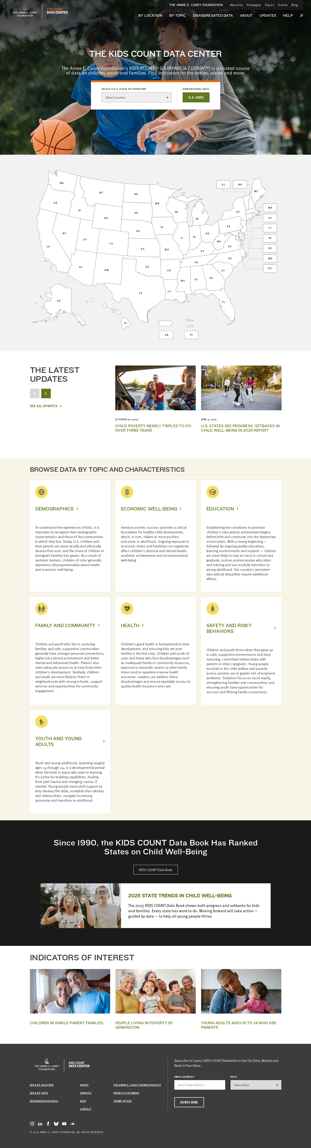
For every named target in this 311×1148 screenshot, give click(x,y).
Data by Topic (39, 1093)
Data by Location (42, 1085)
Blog (294, 5)
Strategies (254, 5)
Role (234, 1076)
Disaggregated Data (213, 15)
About (246, 15)
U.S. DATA (196, 97)
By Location (150, 15)
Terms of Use (122, 1101)
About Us (236, 5)
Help (288, 15)
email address (184, 1076)
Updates (268, 15)
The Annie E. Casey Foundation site (137, 1085)
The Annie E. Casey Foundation (196, 5)
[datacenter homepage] (57, 11)
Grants (283, 5)
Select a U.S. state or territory (124, 89)
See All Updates (44, 406)
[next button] (46, 393)
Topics (269, 5)
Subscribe (189, 1102)
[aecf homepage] (25, 11)
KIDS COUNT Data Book (155, 869)
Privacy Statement (126, 1093)
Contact (85, 1109)
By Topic (177, 15)
